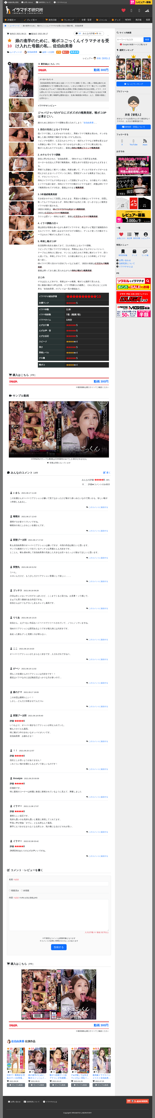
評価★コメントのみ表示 (99, 484)
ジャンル (101, 20)
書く (107, 472)
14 (90, 33)
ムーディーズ (14, 26)
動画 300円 (101, 70)
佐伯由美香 (30, 52)
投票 (148, 20)
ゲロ (59, 52)
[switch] (84, 484)
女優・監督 (85, 20)
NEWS (128, 20)
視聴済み (14, 890)
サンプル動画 (15, 1085)
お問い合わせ (27, 2)
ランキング (67, 20)
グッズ (116, 20)
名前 (14, 879)
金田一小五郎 (48, 52)
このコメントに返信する (98, 507)
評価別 (8, 20)
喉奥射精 (75, 52)
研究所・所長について (133, 127)
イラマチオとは (60, 2)
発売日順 (50, 20)
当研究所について (43, 2)
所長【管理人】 (102, 58)
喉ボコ (66, 52)
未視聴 (25, 890)
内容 (23, 898)
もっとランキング (133, 84)
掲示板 (139, 20)
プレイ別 (29, 20)
